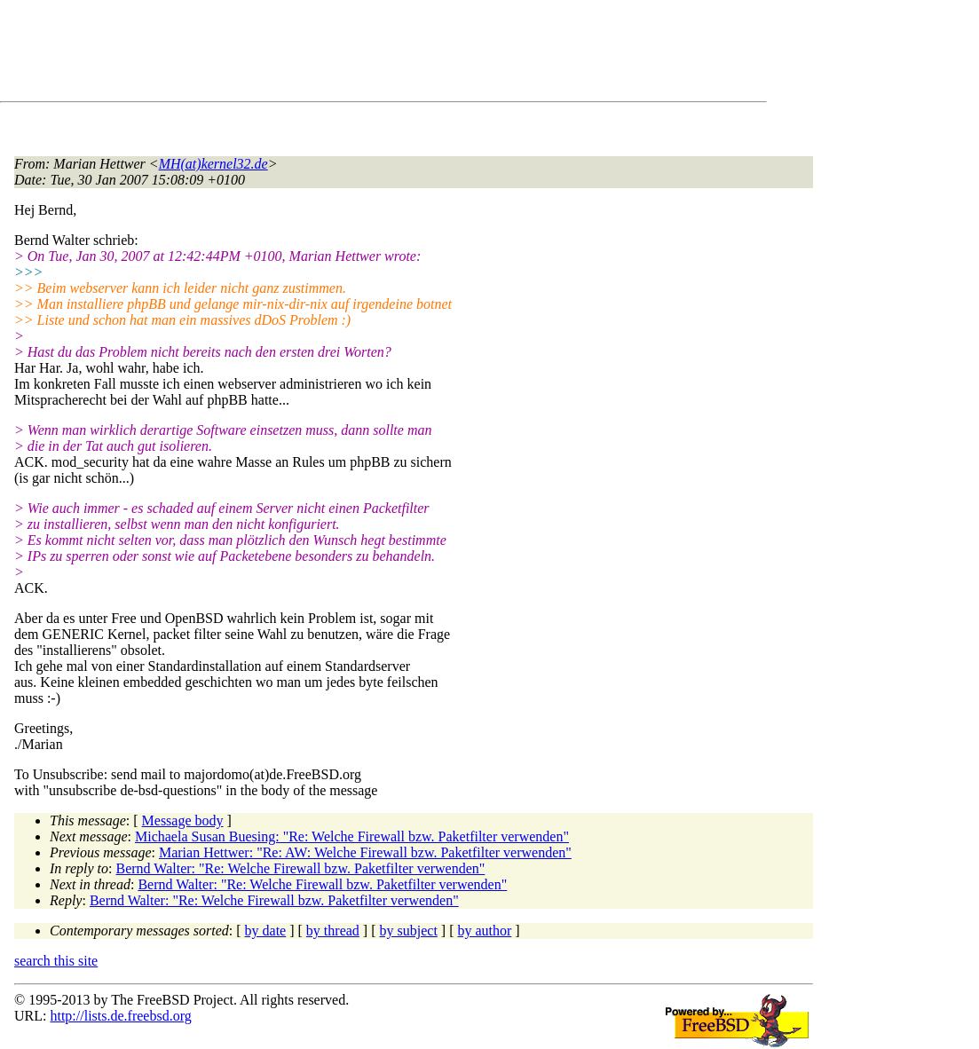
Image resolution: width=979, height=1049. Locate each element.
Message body (183, 820)
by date (266, 930)
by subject (409, 930)
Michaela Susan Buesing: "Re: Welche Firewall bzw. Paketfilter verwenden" (352, 836)
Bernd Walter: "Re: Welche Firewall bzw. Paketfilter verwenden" (301, 868)
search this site (56, 960)
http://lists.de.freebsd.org (120, 1015)
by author (484, 930)
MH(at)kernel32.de (213, 163)
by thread (332, 930)
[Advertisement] (337, 54)
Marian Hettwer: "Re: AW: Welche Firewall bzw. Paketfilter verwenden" (365, 852)
